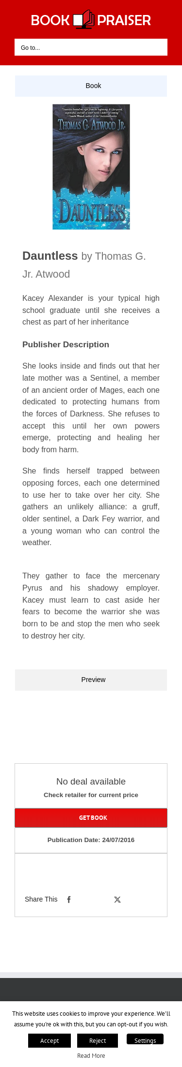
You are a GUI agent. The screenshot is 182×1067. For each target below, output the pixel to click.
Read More (91, 1055)
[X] (117, 899)
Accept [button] (49, 1041)
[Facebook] (69, 899)
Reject (97, 1041)
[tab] (91, 86)
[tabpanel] (91, 383)
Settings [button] (145, 1041)
